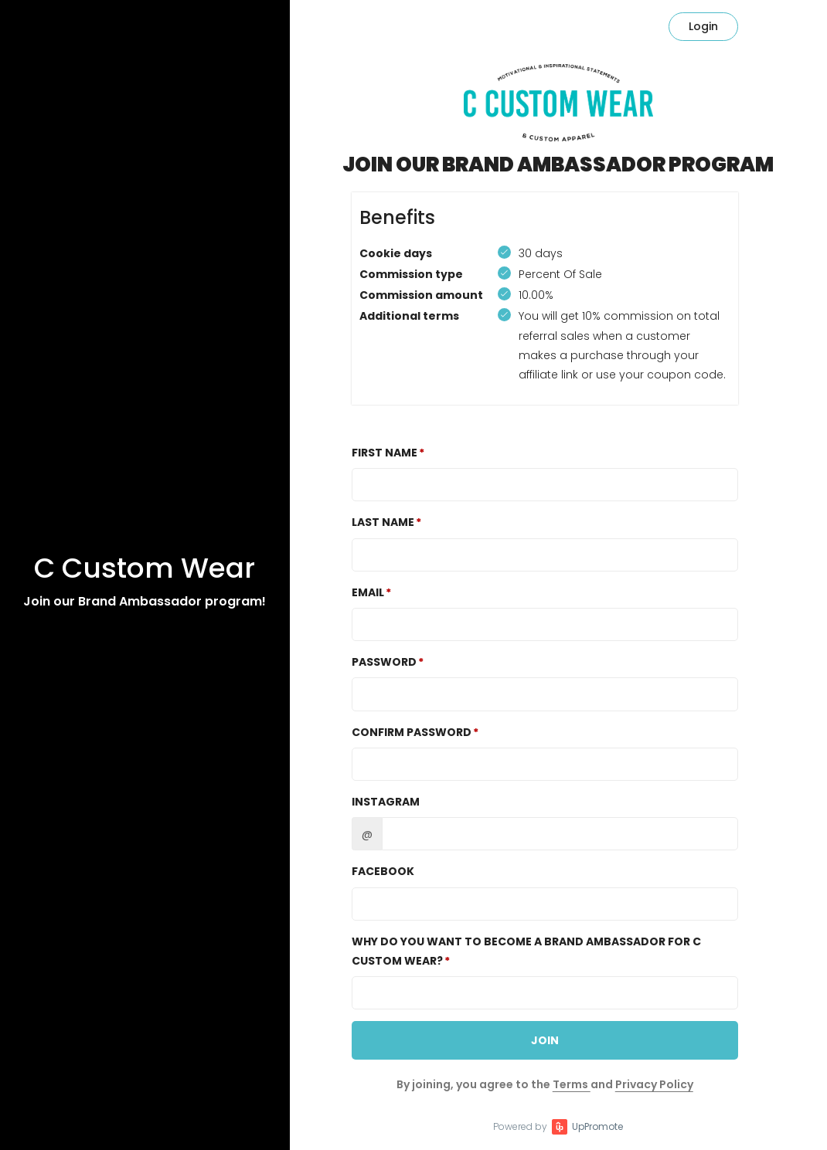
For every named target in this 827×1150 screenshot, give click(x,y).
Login (703, 26)
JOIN (545, 1040)
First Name (384, 452)
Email (368, 592)
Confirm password (411, 732)
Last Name (383, 522)
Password (384, 662)
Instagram (386, 801)
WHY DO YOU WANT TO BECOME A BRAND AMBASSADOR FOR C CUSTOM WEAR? (526, 951)
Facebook (383, 871)
